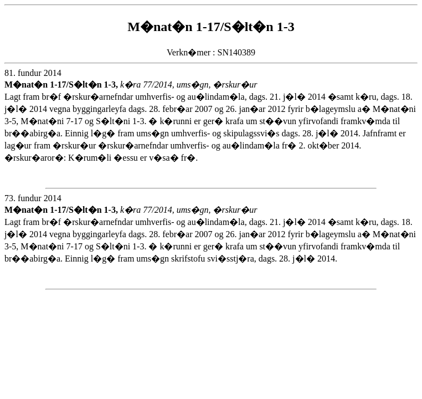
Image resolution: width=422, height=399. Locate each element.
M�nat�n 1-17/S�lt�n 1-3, (62, 84)
